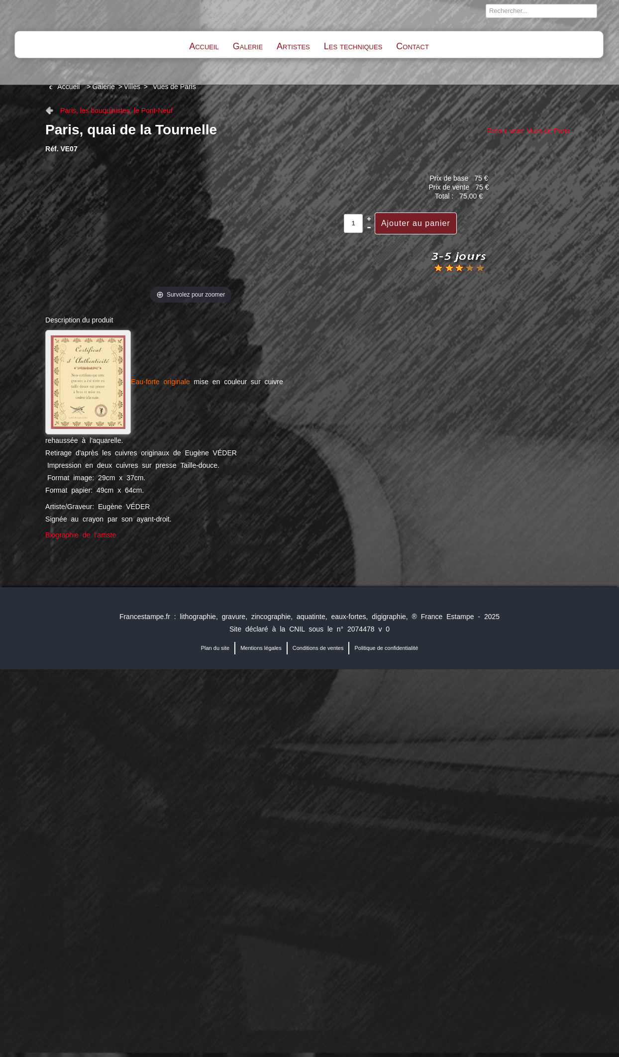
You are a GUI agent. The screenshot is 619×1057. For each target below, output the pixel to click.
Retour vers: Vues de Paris (528, 131)
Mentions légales (261, 648)
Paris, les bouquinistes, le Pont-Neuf (116, 110)
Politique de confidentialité (386, 648)
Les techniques (353, 46)
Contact (412, 46)
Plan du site (215, 648)
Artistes (293, 46)
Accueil (204, 46)
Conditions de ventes (318, 648)
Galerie (248, 46)
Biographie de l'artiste (80, 535)
